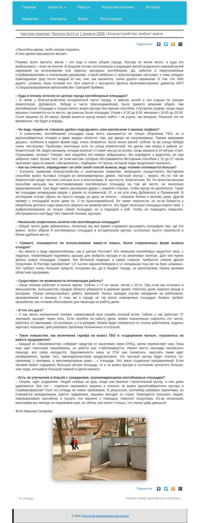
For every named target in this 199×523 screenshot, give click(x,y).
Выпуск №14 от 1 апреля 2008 (78, 34)
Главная (29, 7)
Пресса (83, 7)
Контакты (58, 19)
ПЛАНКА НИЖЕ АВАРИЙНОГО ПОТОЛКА (155, 498)
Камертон (30, 19)
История (153, 7)
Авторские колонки (117, 7)
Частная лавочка (34, 34)
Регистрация (111, 19)
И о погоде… (26, 498)
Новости (56, 7)
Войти (83, 19)
